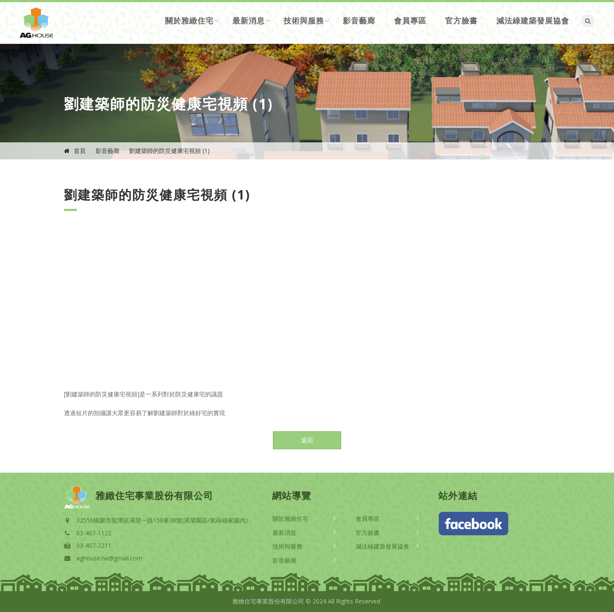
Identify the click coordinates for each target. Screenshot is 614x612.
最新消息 (248, 20)
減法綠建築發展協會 (532, 20)
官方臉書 (461, 20)
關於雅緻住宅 (189, 20)
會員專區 (410, 20)
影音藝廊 (359, 20)
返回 (307, 440)
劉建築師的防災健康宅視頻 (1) (169, 151)
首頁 (80, 151)
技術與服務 (304, 20)
